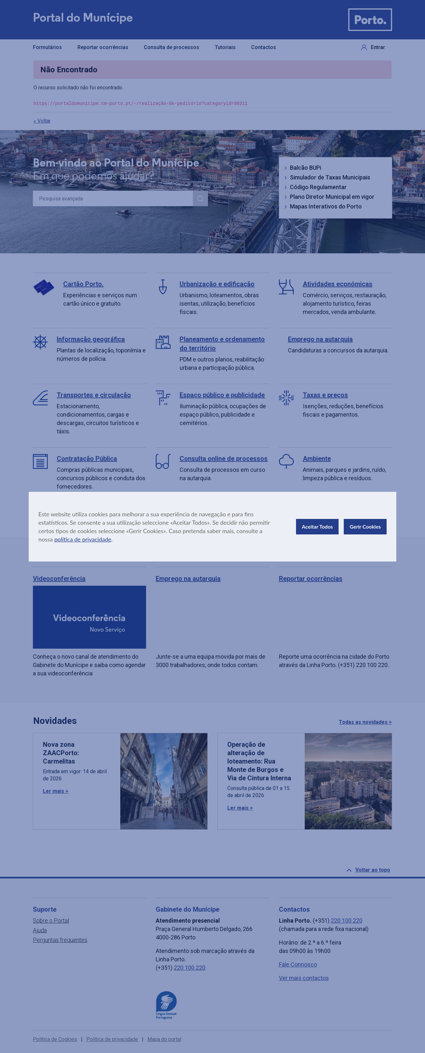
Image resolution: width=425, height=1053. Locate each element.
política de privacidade (82, 539)
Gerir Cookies (365, 526)
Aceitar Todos (317, 526)
